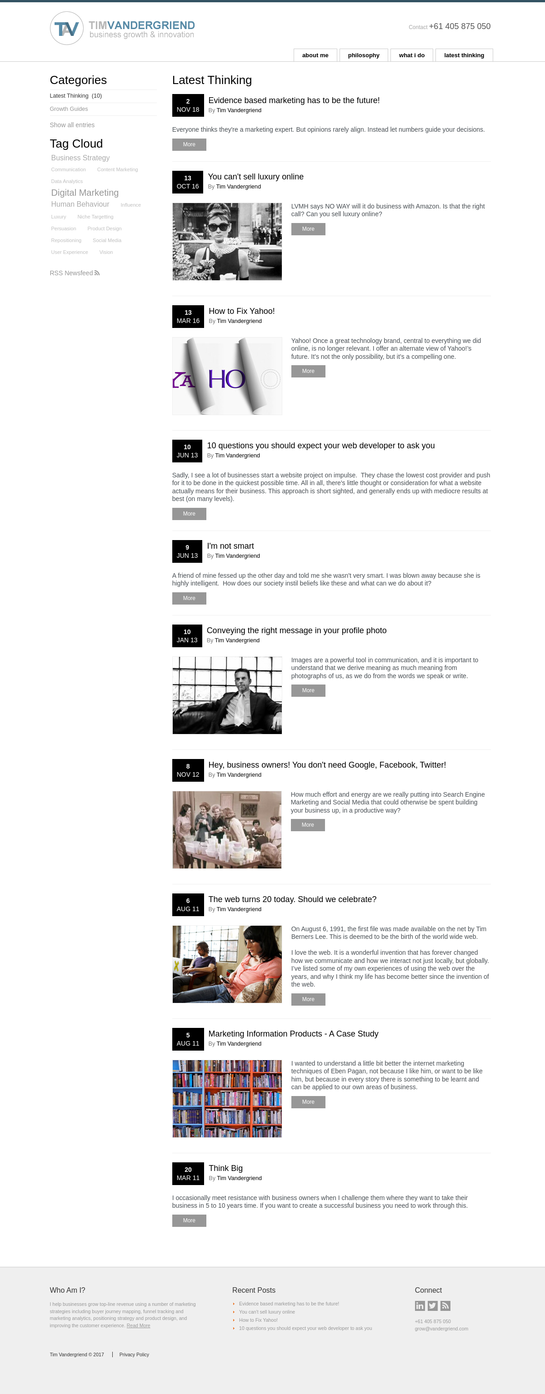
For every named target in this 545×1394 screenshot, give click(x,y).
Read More (138, 1325)
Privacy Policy (134, 1354)
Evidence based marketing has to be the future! (294, 100)
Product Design (104, 228)
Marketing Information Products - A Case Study (294, 1033)
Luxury (58, 216)
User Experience (69, 252)
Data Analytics (67, 181)
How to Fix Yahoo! (242, 311)
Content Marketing (117, 169)
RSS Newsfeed (75, 273)
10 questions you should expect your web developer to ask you (321, 445)
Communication (68, 169)
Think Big (226, 1168)
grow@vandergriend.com (441, 1328)
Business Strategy (80, 158)
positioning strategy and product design (134, 1318)
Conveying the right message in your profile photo (297, 630)
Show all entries (72, 125)
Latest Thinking (76, 96)
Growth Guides (69, 109)
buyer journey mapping (116, 1311)
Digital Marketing (85, 193)
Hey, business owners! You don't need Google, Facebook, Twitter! (327, 764)
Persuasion (63, 228)
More (189, 144)
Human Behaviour (80, 204)
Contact (418, 27)
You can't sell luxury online (256, 176)
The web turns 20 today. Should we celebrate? (293, 899)
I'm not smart (230, 546)
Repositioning (66, 240)
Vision (106, 252)
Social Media (107, 240)
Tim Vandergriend (238, 110)
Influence (130, 205)
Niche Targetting (95, 216)
